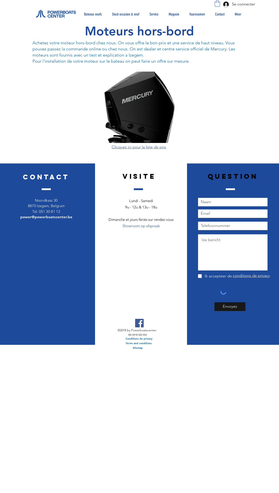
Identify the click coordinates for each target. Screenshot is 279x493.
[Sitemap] (137, 347)
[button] (217, 3)
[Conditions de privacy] (139, 338)
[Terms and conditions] (138, 343)
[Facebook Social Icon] (139, 323)
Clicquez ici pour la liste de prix (139, 147)
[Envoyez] (229, 306)
